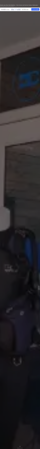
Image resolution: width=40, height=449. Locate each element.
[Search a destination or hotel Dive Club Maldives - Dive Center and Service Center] (6, 9)
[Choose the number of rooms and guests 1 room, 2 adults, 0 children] (26, 9)
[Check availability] (35, 9)
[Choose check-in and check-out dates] (13, 9)
